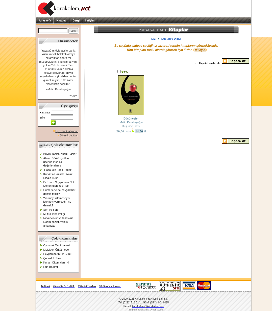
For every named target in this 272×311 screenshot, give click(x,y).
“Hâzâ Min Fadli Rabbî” (57, 169)
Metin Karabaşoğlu (131, 122)
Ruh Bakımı (50, 266)
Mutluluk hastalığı (54, 214)
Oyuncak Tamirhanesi (56, 245)
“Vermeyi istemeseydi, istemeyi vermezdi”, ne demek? (57, 202)
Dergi (76, 20)
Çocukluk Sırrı (52, 258)
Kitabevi (61, 20)
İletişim (89, 20)
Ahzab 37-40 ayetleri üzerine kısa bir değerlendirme (56, 162)
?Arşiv (73, 95)
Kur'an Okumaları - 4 (56, 262)
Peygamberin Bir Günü (57, 253)
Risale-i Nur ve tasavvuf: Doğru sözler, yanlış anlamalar (58, 222)
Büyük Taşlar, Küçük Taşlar (60, 153)
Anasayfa (45, 20)
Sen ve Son (50, 209)
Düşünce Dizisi (131, 126)
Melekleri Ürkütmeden (56, 249)
